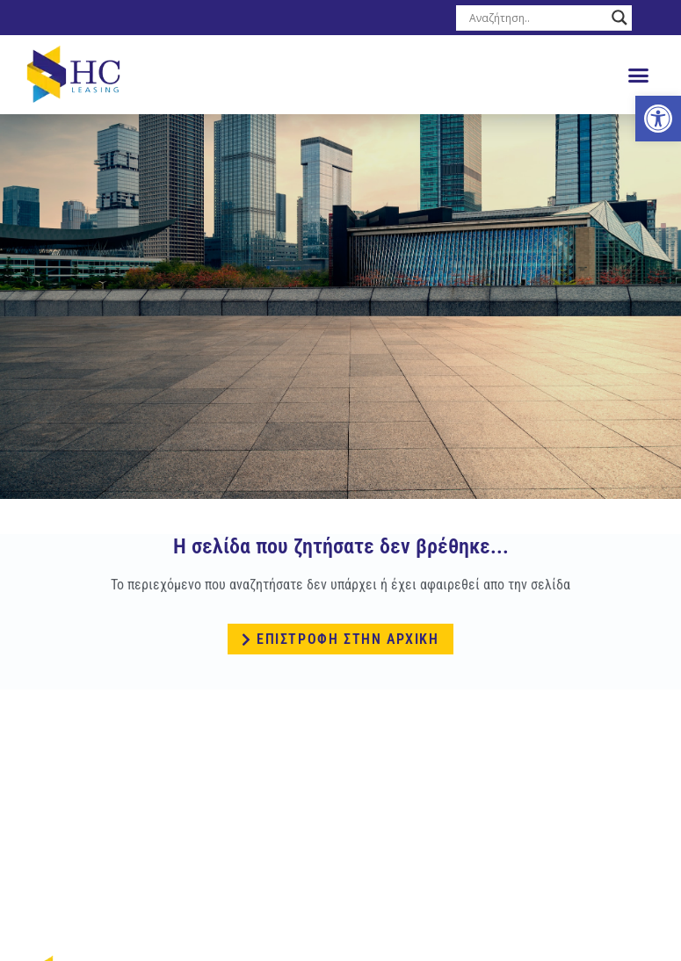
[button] (639, 74)
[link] (658, 118)
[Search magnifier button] (619, 17)
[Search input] (536, 17)
